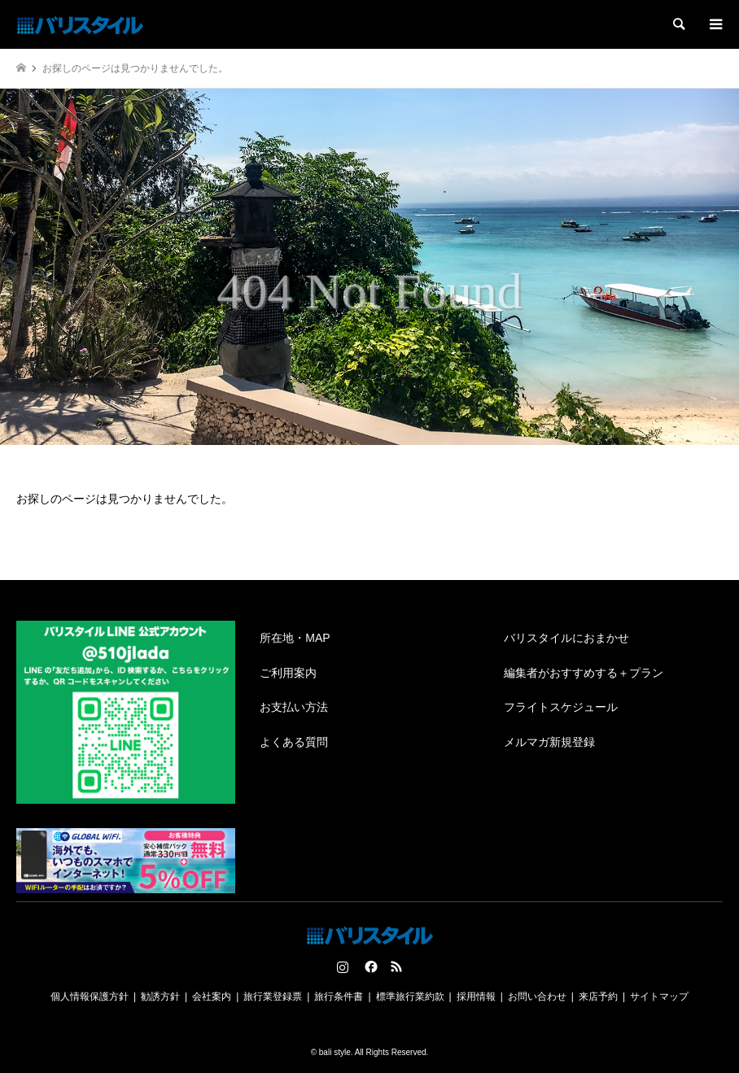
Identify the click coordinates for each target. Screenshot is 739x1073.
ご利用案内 (288, 672)
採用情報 (476, 996)
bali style (335, 1052)
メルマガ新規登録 (549, 741)
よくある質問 (294, 741)
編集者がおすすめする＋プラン (583, 672)
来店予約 (598, 996)
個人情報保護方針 (89, 996)
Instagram (342, 966)
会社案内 (211, 996)
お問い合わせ (537, 996)
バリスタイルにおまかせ (566, 637)
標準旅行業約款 (410, 996)
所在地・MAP (295, 637)
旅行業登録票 (272, 996)
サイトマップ (659, 996)
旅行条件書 (338, 996)
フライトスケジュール (561, 706)
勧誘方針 (160, 996)
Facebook (369, 966)
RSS (396, 966)
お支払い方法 (294, 706)
